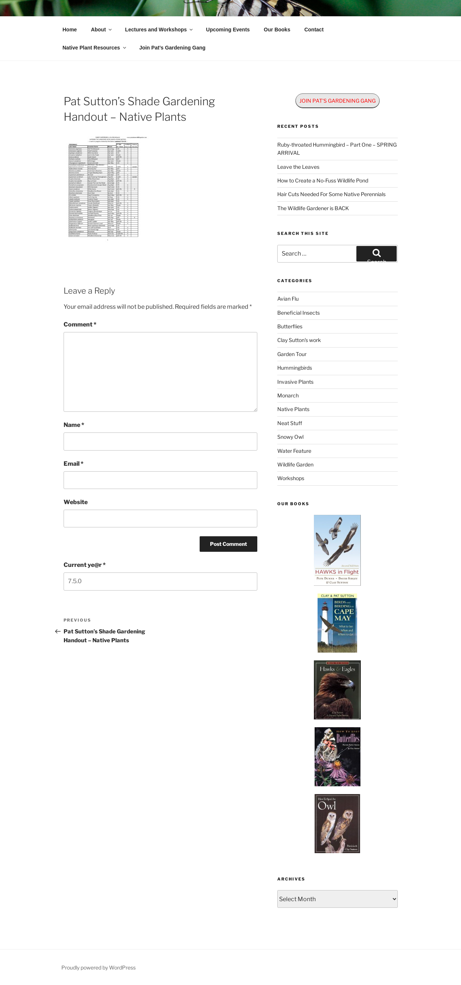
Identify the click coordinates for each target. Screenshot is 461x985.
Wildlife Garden (295, 464)
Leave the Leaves (298, 167)
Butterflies (289, 326)
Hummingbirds (294, 368)
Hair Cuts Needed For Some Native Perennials (331, 194)
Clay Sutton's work (299, 340)
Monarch (288, 395)
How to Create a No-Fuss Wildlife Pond (322, 180)
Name (74, 424)
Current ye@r (85, 564)
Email (74, 463)
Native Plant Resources (94, 48)
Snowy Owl (290, 437)
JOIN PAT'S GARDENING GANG (337, 101)
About (102, 30)
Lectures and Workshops (159, 30)
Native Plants (293, 409)
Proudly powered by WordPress (98, 967)
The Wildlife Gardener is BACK (313, 208)
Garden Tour (291, 354)
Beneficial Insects (298, 312)
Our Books (277, 30)
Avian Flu (288, 298)
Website (76, 502)
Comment (80, 324)
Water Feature (294, 451)
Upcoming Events (228, 30)
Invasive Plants (295, 382)
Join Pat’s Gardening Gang (172, 48)
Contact (313, 30)
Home (69, 30)
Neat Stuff (289, 423)
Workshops (290, 478)
